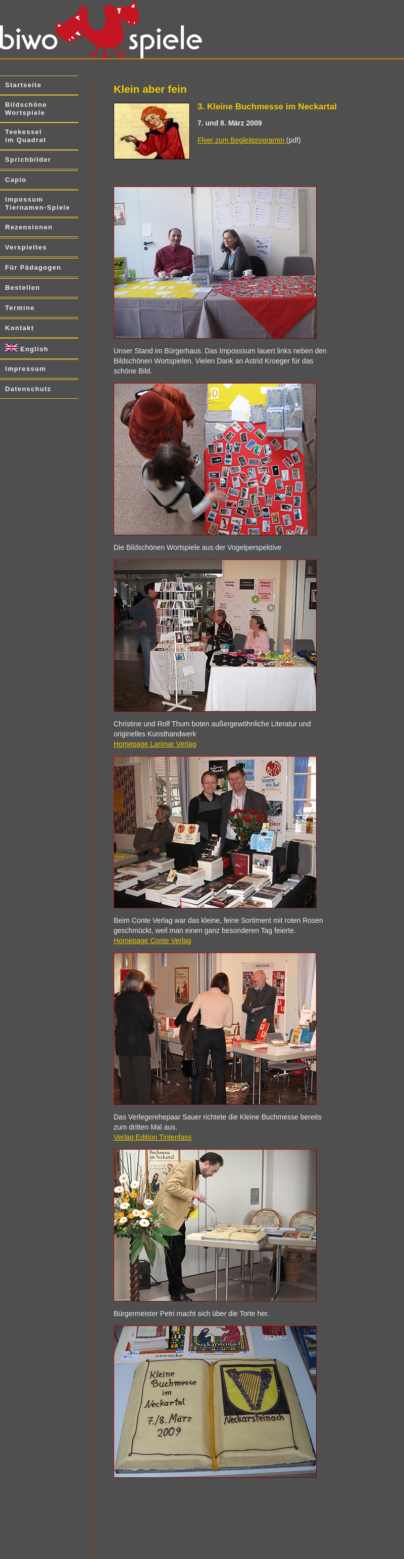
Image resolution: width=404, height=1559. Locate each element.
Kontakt (19, 328)
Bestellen (22, 287)
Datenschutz (28, 389)
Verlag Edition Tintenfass (152, 1137)
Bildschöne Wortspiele (26, 108)
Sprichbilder (28, 159)
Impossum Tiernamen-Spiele (37, 203)
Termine (20, 307)
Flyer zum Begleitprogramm (241, 140)
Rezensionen (29, 227)
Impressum (25, 368)
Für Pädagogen (33, 267)
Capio (16, 179)
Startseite (23, 85)
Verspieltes (26, 247)
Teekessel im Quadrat (25, 136)
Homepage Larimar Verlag (155, 744)
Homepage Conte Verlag (152, 941)
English (26, 348)
